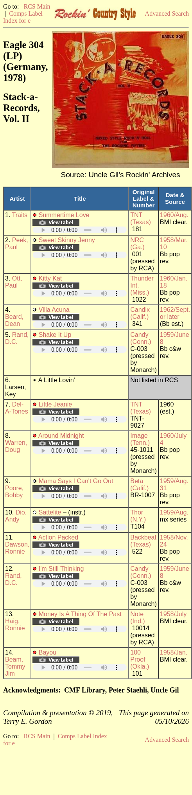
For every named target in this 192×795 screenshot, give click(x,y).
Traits (19, 215)
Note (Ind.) (137, 617)
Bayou (47, 652)
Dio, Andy (16, 516)
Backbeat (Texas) (143, 541)
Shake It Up (55, 334)
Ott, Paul (13, 282)
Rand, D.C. (17, 338)
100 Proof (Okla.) (139, 659)
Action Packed (58, 537)
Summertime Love (64, 215)
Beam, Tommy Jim (15, 666)
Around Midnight (61, 435)
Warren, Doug (16, 446)
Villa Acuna (54, 309)
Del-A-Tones (16, 408)
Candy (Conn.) (140, 338)
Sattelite (50, 512)
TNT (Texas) (140, 218)
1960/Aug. (174, 215)
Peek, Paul (16, 243)
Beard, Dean (14, 320)
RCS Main (36, 6)
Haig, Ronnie (15, 624)
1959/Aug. (174, 512)
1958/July (173, 614)
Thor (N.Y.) (138, 516)
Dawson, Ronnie (17, 548)
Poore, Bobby (14, 491)
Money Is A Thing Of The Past (80, 614)
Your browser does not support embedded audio (80, 230)
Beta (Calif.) (139, 484)
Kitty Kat (50, 278)
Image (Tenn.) (140, 439)
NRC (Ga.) (137, 243)
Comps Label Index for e (23, 17)
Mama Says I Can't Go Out (76, 481)
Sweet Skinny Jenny (67, 240)
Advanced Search (167, 13)
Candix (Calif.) (140, 313)
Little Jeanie (55, 404)
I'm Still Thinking (61, 568)
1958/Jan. (173, 652)
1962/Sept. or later (175, 313)
